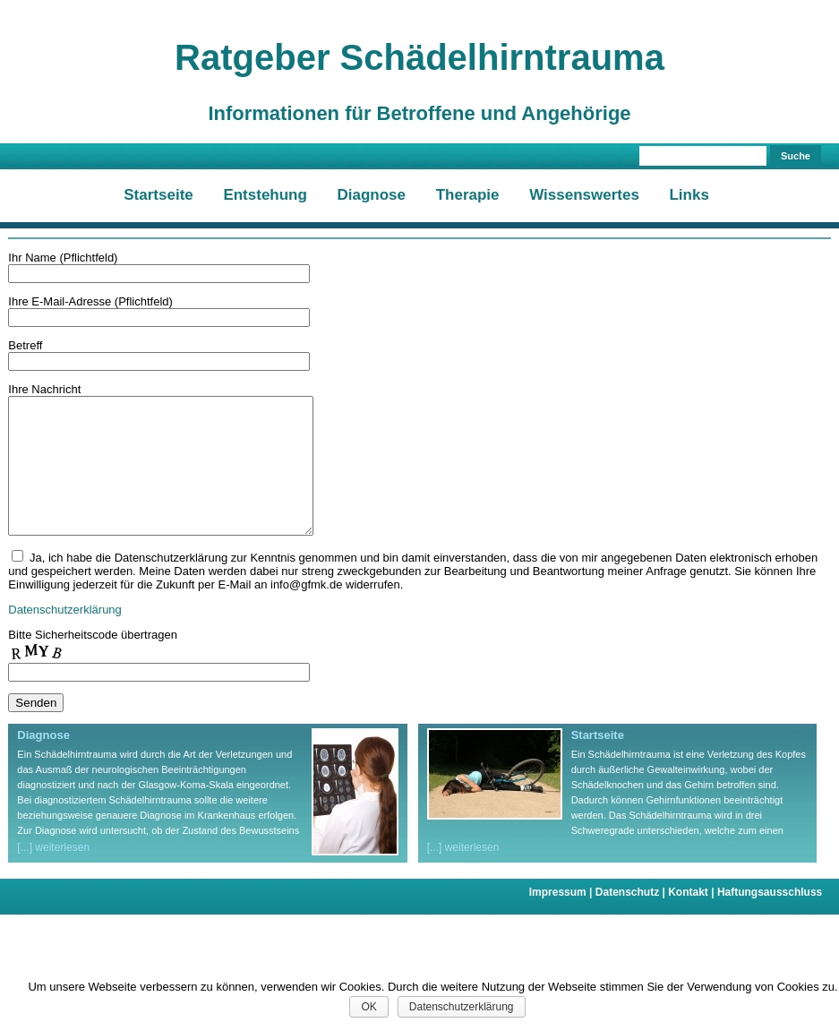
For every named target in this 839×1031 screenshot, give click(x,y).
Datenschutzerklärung (64, 636)
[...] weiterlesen (53, 874)
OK (368, 1007)
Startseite (158, 194)
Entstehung (265, 194)
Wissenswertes (584, 194)
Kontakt (692, 919)
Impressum (562, 919)
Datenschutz (631, 919)
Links (688, 194)
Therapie (468, 194)
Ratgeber (419, 57)
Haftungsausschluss (769, 919)
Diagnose (372, 194)
